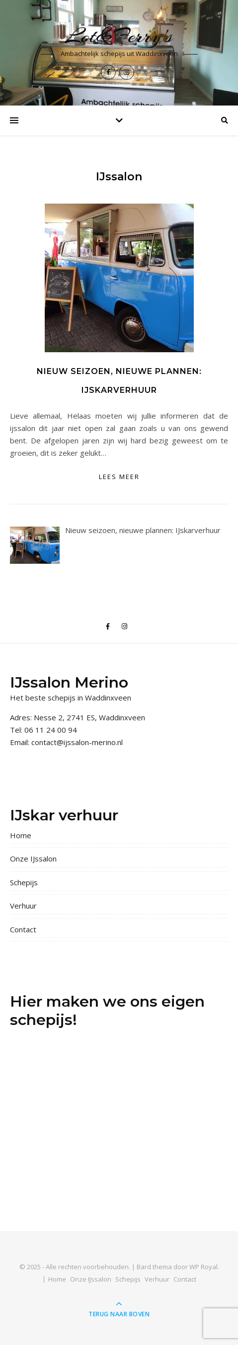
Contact (23, 929)
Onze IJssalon (33, 858)
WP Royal (203, 1266)
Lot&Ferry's (119, 36)
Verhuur (23, 906)
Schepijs (24, 882)
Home (20, 835)
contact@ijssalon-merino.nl (77, 742)
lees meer (119, 476)
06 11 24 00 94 (50, 730)
